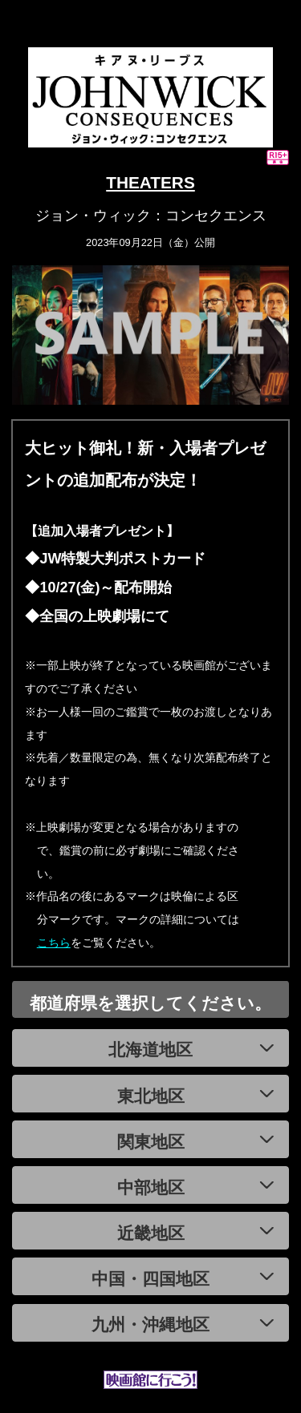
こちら (54, 942)
